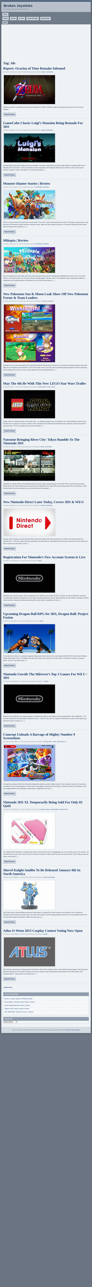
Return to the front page (72, 1089)
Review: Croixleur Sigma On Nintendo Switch (18, 1059)
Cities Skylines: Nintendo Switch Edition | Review (19, 1062)
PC (65, 741)
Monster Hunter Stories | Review (26, 183)
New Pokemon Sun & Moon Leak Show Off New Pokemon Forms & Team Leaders (45, 296)
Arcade (13, 18)
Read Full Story (9, 114)
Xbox (53, 387)
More (5, 22)
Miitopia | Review (15, 240)
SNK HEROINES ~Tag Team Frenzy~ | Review (18, 1072)
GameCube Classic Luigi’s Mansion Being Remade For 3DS (43, 125)
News (44, 72)
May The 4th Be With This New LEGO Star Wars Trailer (44, 383)
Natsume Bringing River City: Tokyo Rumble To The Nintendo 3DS (41, 441)
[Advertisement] (46, 42)
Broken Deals (45, 18)
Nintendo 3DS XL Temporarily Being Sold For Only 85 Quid (42, 804)
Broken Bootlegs (32, 18)
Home (5, 14)
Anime (6, 18)
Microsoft (43, 387)
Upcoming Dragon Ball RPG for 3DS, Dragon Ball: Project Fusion (45, 615)
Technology (63, 809)
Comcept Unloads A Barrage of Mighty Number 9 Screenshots (39, 736)
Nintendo (49, 72)
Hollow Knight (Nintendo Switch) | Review (17, 1065)
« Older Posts (7, 1047)
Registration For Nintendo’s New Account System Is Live (44, 557)
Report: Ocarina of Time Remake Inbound (34, 68)
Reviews (46, 187)
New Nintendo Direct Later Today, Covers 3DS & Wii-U (43, 502)
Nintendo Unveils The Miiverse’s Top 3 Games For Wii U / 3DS (45, 676)
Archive (21, 18)
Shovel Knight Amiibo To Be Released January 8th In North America (41, 887)
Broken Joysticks (18, 6)
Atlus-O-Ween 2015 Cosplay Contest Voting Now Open (42, 968)
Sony (49, 387)
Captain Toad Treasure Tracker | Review (16, 1068)
